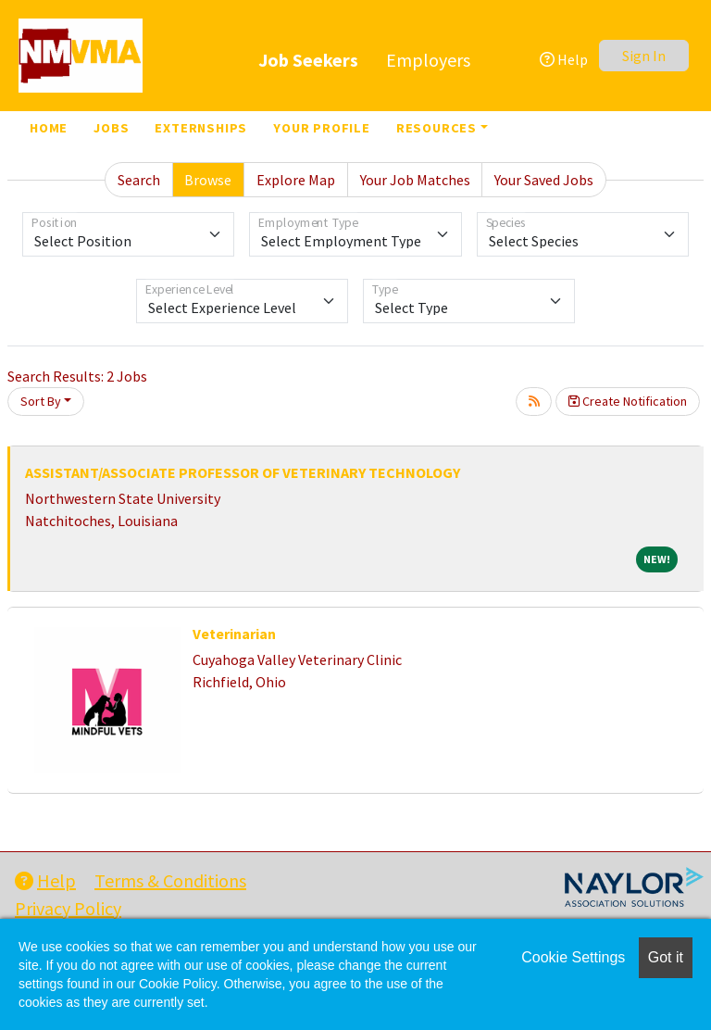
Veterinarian (234, 633)
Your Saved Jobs (543, 179)
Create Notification (627, 401)
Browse (207, 179)
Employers (428, 59)
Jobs (111, 127)
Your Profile (321, 127)
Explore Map (295, 179)
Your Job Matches (415, 179)
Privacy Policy (68, 908)
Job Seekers (308, 59)
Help (564, 59)
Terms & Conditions (170, 880)
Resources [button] (436, 127)
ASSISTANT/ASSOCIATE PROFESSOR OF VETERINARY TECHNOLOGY (242, 472)
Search (139, 179)
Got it (665, 957)
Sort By (40, 401)
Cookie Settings (573, 957)
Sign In (644, 55)
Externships (201, 127)
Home (49, 127)
